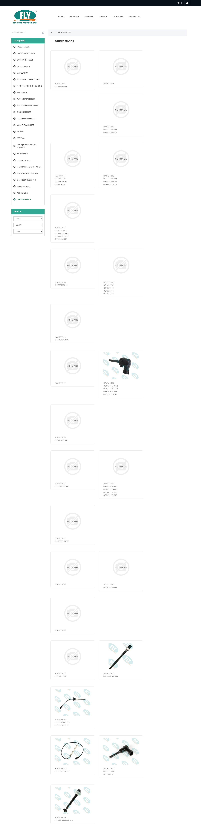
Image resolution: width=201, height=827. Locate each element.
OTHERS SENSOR (24, 199)
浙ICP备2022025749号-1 (100, 825)
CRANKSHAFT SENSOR (26, 53)
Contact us (53, 800)
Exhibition (90, 795)
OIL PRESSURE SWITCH (26, 180)
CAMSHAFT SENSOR (25, 60)
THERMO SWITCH (24, 160)
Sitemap (52, 795)
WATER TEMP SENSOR (26, 99)
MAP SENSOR (22, 73)
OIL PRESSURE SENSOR (26, 118)
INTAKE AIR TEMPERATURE (28, 79)
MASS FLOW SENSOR (25, 125)
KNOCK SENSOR (23, 66)
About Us (90, 790)
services (15, 795)
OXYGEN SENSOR (24, 112)
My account (17, 790)
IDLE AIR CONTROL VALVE (27, 105)
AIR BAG (20, 131)
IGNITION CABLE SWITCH (27, 173)
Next (130, 763)
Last (137, 763)
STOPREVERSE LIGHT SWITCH (29, 167)
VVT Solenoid (22, 153)
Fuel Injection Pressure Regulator (26, 145)
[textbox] (28, 32)
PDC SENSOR (22, 193)
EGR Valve (21, 138)
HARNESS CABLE (24, 186)
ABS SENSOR (22, 92)
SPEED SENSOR (23, 47)
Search (89, 805)
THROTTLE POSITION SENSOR (29, 86)
